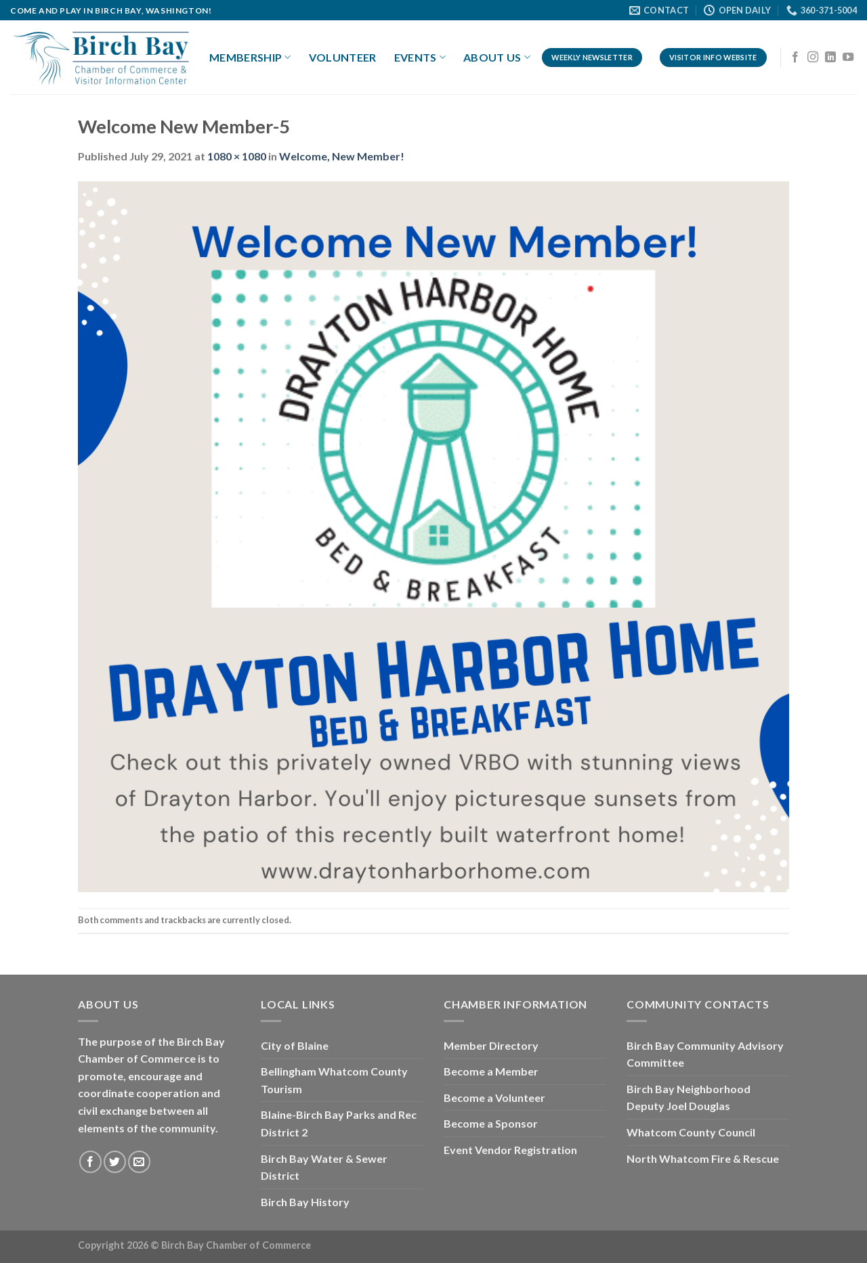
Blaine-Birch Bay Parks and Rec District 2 (339, 1123)
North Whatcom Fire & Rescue (703, 1158)
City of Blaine (295, 1045)
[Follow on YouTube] (848, 57)
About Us (496, 57)
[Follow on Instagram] (812, 57)
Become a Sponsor (491, 1123)
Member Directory (491, 1045)
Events (420, 57)
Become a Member (491, 1071)
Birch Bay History (305, 1201)
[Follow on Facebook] (795, 57)
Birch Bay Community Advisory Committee (705, 1054)
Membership (250, 57)
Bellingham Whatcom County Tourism (334, 1080)
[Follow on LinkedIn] (830, 57)
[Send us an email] (139, 1162)
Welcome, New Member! (341, 156)
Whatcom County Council (691, 1132)
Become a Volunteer (494, 1097)
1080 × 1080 (236, 156)
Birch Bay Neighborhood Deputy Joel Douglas (688, 1097)
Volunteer (343, 57)
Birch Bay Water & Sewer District (324, 1167)
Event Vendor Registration (510, 1149)
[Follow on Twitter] (115, 1162)
